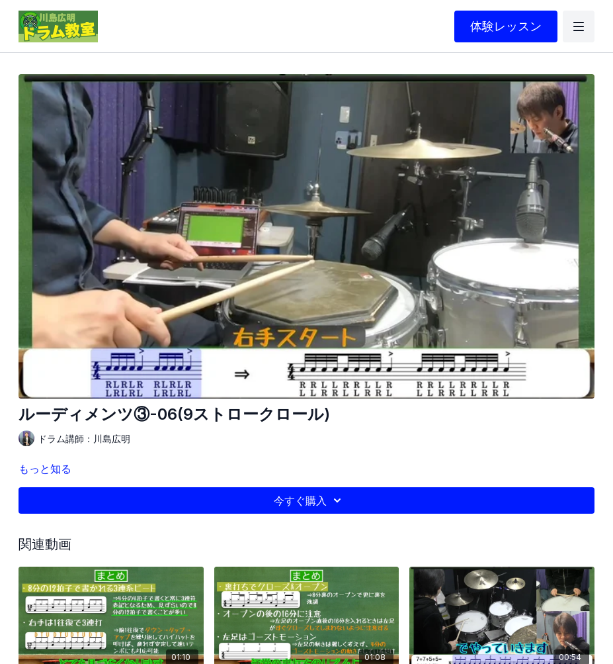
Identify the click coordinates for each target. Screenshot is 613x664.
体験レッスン (506, 26)
